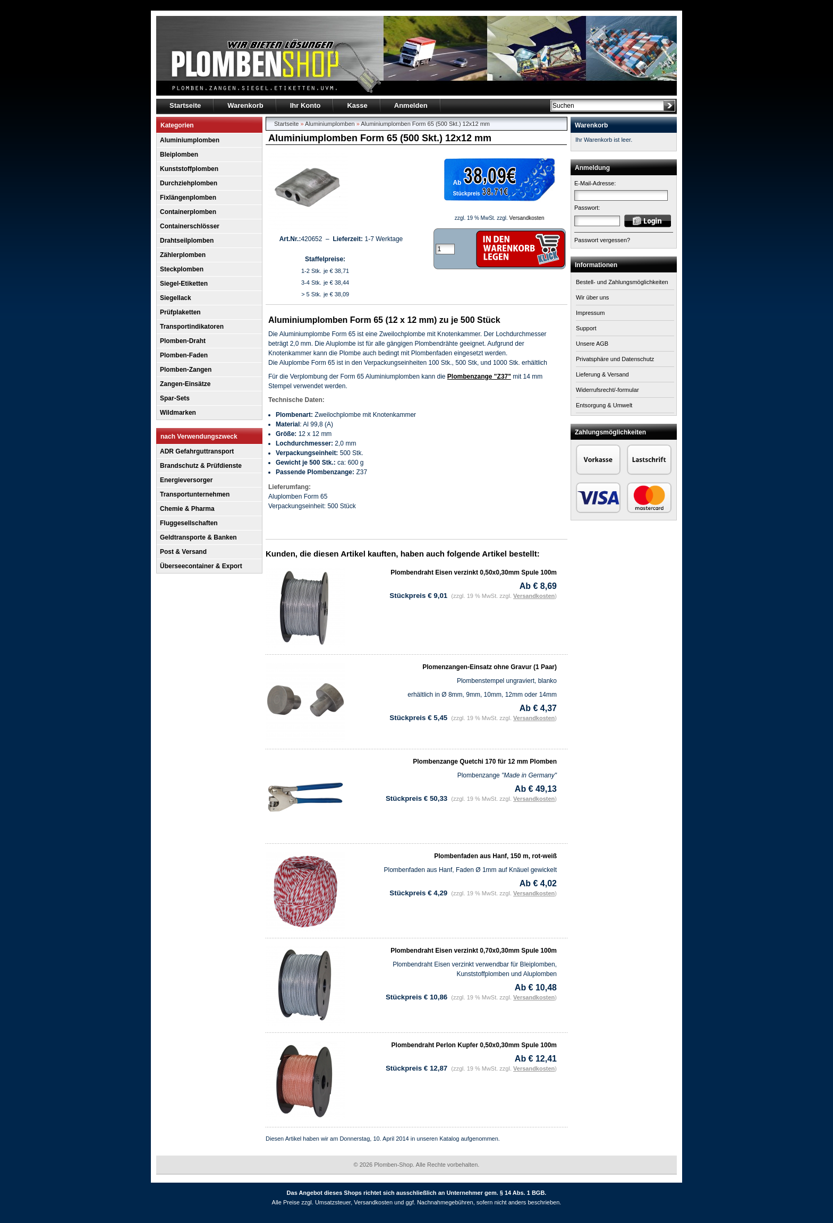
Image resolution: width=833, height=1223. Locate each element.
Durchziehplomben (188, 183)
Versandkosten (527, 218)
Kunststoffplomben (189, 169)
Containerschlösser (189, 226)
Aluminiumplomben (189, 140)
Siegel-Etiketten (184, 283)
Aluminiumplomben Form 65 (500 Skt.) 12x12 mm (425, 124)
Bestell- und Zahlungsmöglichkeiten (622, 282)
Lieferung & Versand (602, 374)
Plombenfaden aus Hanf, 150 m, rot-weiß (495, 856)
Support (586, 328)
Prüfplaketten (180, 312)
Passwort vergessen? (602, 240)
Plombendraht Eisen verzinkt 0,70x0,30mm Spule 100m (473, 950)
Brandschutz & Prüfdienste (201, 465)
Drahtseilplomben (187, 240)
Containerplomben (188, 212)
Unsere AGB (592, 343)
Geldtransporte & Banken (198, 537)
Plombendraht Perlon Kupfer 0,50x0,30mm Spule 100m (474, 1045)
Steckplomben (181, 269)
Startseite (286, 124)
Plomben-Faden (184, 355)
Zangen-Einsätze (185, 384)
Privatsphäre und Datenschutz (615, 359)
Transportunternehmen (195, 494)
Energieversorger (186, 480)
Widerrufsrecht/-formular (607, 390)
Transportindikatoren (192, 326)
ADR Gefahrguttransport (197, 451)
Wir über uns (592, 297)
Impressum (590, 313)
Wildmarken (178, 412)
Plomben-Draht (183, 341)
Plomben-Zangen (185, 369)
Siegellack (175, 298)
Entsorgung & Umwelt (604, 405)
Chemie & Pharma (187, 508)
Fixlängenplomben (188, 197)
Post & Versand (183, 551)
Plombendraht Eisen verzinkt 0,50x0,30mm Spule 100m (473, 572)
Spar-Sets (175, 398)
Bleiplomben (179, 154)
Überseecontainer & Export (201, 566)
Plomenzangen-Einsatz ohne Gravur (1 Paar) (489, 667)
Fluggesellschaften (189, 523)
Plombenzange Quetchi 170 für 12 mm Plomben (485, 761)
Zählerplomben (183, 255)
